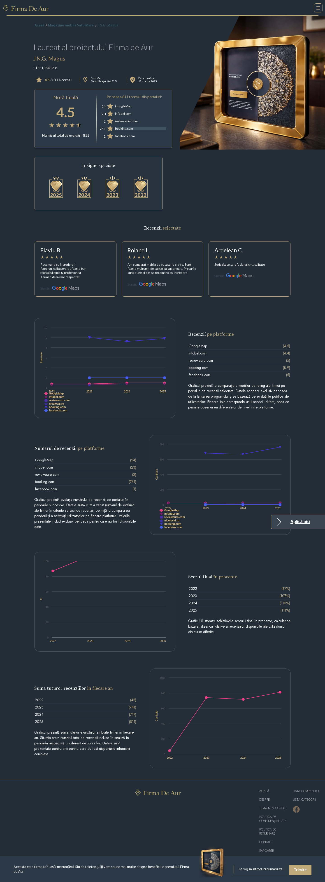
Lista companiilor (306, 791)
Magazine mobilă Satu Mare (71, 25)
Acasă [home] (39, 25)
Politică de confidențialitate (272, 819)
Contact (266, 842)
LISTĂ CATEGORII (304, 800)
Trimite (300, 870)
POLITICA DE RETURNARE (267, 831)
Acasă (264, 791)
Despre (264, 800)
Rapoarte (266, 851)
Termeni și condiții (273, 808)
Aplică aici (300, 522)
